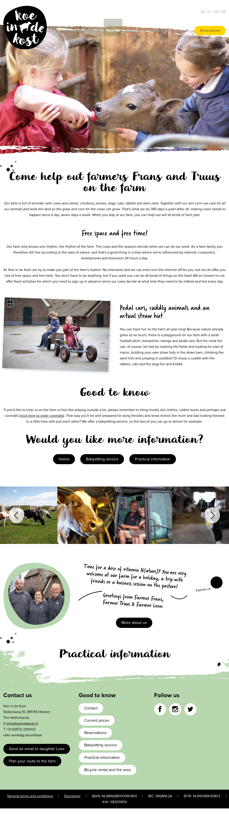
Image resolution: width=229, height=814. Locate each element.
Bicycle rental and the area (107, 769)
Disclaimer (72, 796)
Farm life (113, 30)
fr (223, 12)
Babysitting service (102, 459)
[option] (28, 515)
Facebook (216, 583)
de (217, 12)
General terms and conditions (30, 796)
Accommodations (86, 30)
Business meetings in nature (148, 30)
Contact (183, 30)
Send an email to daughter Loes (36, 748)
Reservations (210, 30)
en (210, 12)
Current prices (96, 720)
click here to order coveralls (41, 415)
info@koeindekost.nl (22, 723)
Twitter (190, 709)
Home (64, 459)
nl (203, 12)
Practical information (152, 459)
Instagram (175, 709)
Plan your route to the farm (32, 761)
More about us (134, 622)
